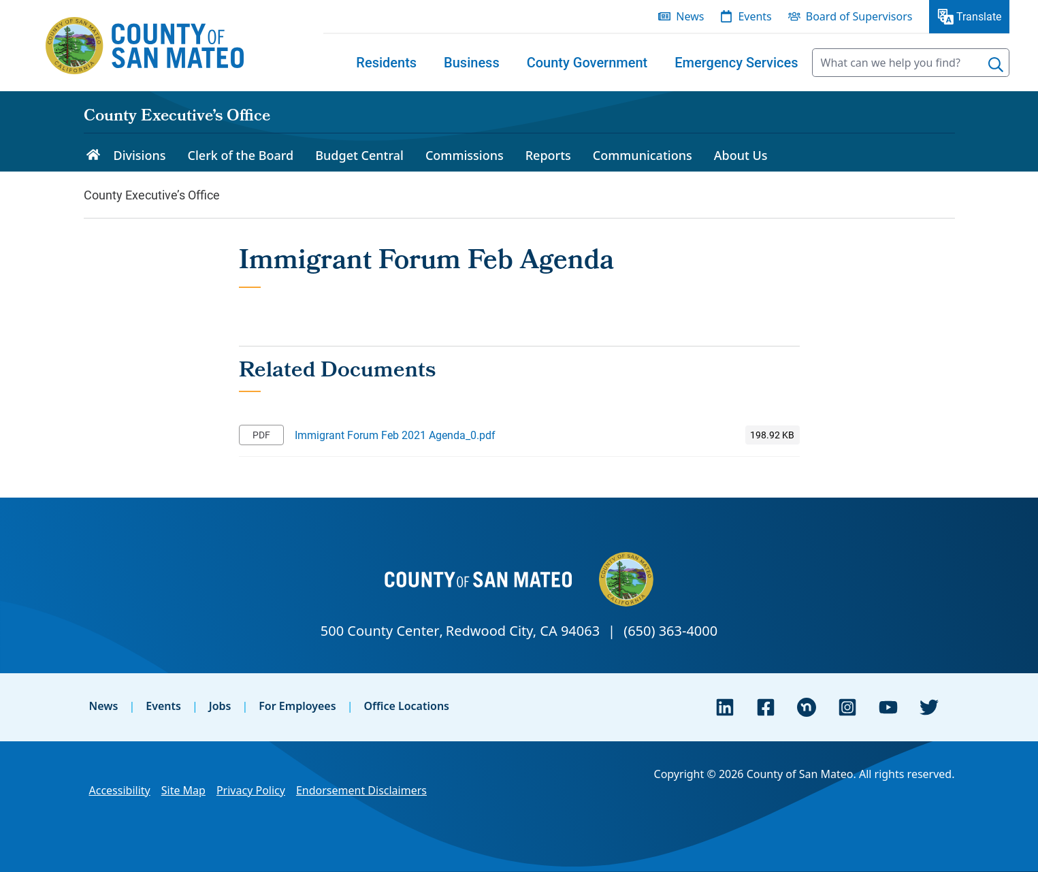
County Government (587, 62)
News (103, 705)
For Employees (297, 705)
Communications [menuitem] (642, 155)
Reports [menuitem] (548, 155)
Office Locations (406, 705)
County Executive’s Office (177, 117)
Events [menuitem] (754, 16)
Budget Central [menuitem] (359, 155)
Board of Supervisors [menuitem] (859, 16)
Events (163, 705)
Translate (978, 16)
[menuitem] (386, 62)
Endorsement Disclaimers (361, 790)
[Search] (996, 64)
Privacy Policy (250, 790)
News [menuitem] (690, 16)
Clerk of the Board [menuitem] (241, 155)
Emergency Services (736, 62)
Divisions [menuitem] (140, 155)
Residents (386, 62)
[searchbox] (910, 62)
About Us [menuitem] (741, 155)
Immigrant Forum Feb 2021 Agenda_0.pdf (395, 434)
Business (472, 62)
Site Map (183, 790)
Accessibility (119, 790)
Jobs (220, 705)
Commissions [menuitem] (464, 155)
